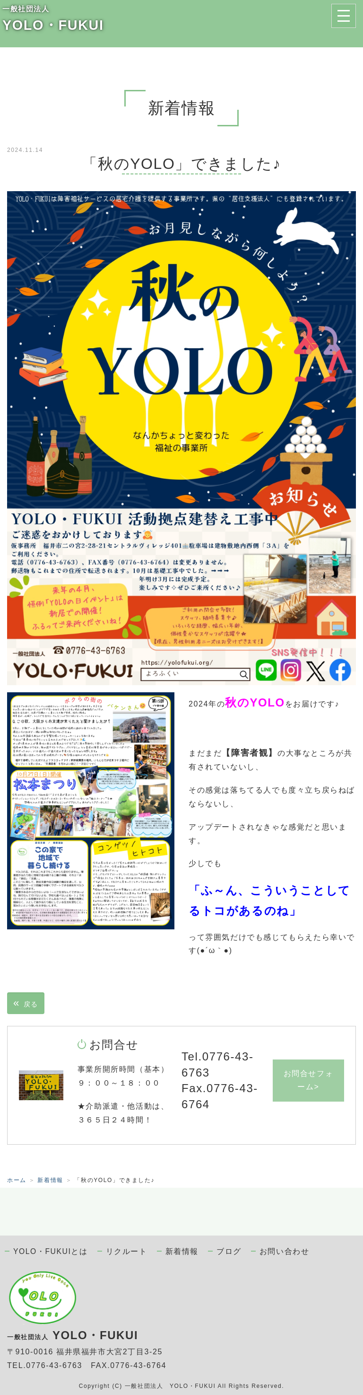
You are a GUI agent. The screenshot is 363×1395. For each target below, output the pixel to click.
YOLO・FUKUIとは (50, 1251)
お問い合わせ (284, 1251)
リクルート (126, 1251)
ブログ (229, 1251)
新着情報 (50, 1180)
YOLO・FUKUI (53, 25)
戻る (25, 1003)
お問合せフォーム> (309, 1080)
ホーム (16, 1180)
